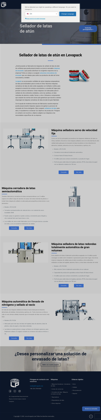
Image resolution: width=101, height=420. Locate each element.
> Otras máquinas (56, 403)
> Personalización (76, 390)
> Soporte (74, 393)
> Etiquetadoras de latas (57, 400)
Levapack (18, 81)
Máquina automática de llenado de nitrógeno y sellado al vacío (23, 303)
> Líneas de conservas (57, 389)
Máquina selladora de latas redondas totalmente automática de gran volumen (73, 247)
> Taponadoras (55, 397)
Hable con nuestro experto (50, 365)
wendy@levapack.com (36, 386)
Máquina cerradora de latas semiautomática (18, 190)
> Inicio (74, 384)
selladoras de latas (50, 108)
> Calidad (74, 387)
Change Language (67, 14)
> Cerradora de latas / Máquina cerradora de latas (59, 393)
